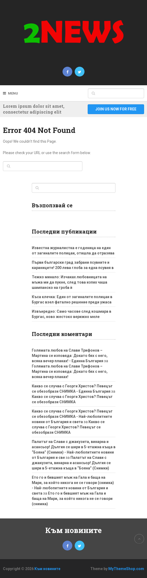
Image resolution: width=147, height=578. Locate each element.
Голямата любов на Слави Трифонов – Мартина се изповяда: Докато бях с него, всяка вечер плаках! (70, 371)
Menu (13, 93)
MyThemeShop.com (126, 569)
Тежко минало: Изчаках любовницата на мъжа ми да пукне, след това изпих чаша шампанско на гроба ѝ (69, 282)
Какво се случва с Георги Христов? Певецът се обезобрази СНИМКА (68, 427)
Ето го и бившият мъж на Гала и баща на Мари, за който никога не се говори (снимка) (72, 498)
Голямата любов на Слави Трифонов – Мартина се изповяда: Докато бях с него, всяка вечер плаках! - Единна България (70, 355)
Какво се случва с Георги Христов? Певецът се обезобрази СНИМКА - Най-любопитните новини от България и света (72, 416)
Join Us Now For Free (115, 109)
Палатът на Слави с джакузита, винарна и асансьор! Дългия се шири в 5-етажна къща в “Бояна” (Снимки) (71, 462)
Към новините (73, 530)
